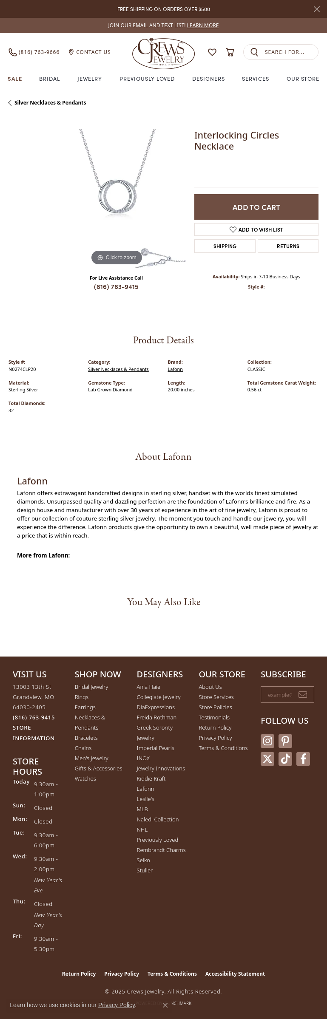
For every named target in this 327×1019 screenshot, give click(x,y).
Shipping (224, 245)
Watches (85, 778)
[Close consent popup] (165, 1005)
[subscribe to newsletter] (303, 695)
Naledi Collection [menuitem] (158, 819)
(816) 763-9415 (116, 286)
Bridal (49, 78)
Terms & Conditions (223, 748)
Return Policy (215, 727)
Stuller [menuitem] (145, 870)
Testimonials (214, 717)
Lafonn (175, 369)
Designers (208, 78)
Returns (288, 245)
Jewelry (89, 78)
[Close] (316, 9)
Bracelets (86, 738)
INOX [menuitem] (143, 758)
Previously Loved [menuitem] (158, 840)
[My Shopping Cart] (230, 52)
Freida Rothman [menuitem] (157, 717)
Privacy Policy (215, 738)
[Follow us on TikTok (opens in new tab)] (285, 759)
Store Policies (215, 707)
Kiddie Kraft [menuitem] (151, 778)
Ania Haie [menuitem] (149, 687)
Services (255, 78)
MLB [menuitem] (142, 809)
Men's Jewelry (91, 758)
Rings (81, 697)
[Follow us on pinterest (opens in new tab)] (285, 741)
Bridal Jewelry (91, 687)
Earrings (85, 707)
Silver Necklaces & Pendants (50, 102)
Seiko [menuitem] (143, 860)
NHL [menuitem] (142, 829)
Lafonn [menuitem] (145, 789)
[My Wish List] (212, 52)
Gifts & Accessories (98, 768)
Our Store (303, 78)
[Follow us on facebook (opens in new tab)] (303, 759)
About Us (210, 687)
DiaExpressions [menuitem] (156, 707)
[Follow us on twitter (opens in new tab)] (267, 759)
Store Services (216, 697)
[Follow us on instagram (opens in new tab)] (267, 741)
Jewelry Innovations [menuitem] (161, 768)
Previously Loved (147, 78)
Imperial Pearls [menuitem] (155, 748)
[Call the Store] (34, 717)
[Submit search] (254, 52)
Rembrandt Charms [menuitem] (161, 850)
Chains (83, 748)
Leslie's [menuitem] (145, 799)
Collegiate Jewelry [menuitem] (159, 697)
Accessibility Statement (235, 973)
